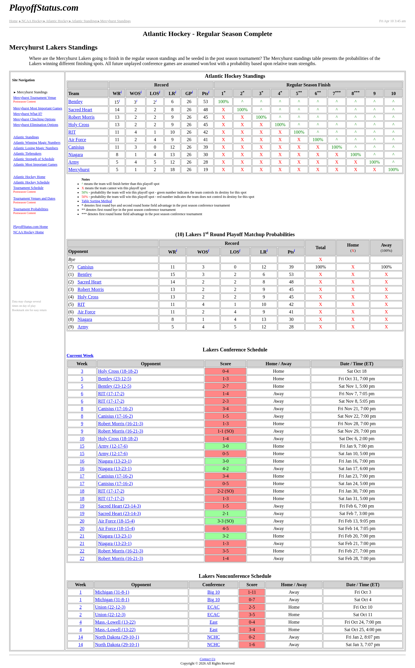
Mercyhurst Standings (114, 21)
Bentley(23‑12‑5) (114, 378)
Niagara (75, 154)
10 (82, 438)
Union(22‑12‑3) (110, 607)
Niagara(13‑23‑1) (114, 461)
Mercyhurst (79, 169)
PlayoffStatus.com (43, 7)
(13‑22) (115, 622)
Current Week (80, 355)
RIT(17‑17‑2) (111, 393)
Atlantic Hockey (55, 21)
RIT (72, 132)
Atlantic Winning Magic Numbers (37, 143)
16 (82, 461)
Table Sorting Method (97, 201)
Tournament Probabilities (30, 209)
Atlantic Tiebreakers (27, 154)
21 (82, 535)
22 (82, 550)
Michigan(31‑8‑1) (112, 592)
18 (82, 491)
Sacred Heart (80, 109)
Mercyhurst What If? (27, 114)
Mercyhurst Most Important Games (37, 108)
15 (82, 446)
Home (13, 21)
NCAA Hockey (30, 21)
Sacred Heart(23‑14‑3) (119, 506)
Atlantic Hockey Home (29, 177)
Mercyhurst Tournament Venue (34, 98)
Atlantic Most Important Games (35, 164)
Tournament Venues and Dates (34, 198)
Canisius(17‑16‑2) (115, 408)
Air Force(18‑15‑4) (116, 520)
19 (82, 506)
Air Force (77, 139)
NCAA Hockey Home (28, 232)
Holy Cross (78, 124)
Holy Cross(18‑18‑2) (118, 371)
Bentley (75, 101)
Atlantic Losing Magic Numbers (35, 148)
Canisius (76, 147)
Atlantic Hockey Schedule (31, 182)
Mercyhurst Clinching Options (34, 119)
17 (82, 476)
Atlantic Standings (83, 21)
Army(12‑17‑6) (113, 446)
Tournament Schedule (28, 188)
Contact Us (207, 659)
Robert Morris (81, 117)
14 (80, 637)
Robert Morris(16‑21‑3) (120, 423)
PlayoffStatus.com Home (30, 227)
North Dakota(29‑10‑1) (117, 637)
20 (82, 520)
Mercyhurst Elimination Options (35, 125)
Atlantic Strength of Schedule (33, 159)
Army (73, 162)
